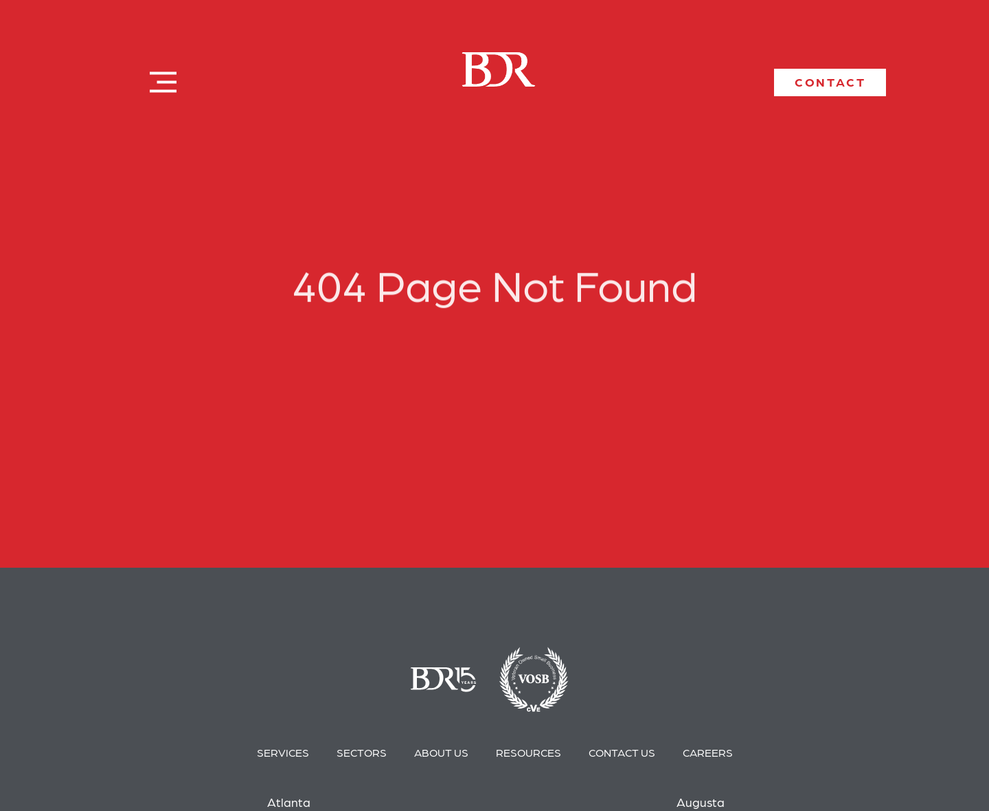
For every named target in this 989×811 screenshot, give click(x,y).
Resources (528, 752)
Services (283, 752)
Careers (708, 752)
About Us (441, 752)
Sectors (362, 752)
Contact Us (622, 752)
